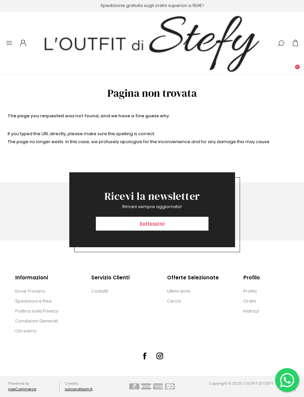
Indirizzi (251, 311)
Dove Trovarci (30, 291)
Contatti (99, 291)
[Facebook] (144, 356)
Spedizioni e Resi (33, 301)
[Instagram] (159, 356)
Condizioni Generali (36, 321)
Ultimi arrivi (178, 291)
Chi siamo (26, 331)
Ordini (249, 301)
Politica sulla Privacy (36, 311)
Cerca (174, 301)
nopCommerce (22, 389)
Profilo (250, 291)
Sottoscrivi (152, 223)
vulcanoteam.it (78, 389)
